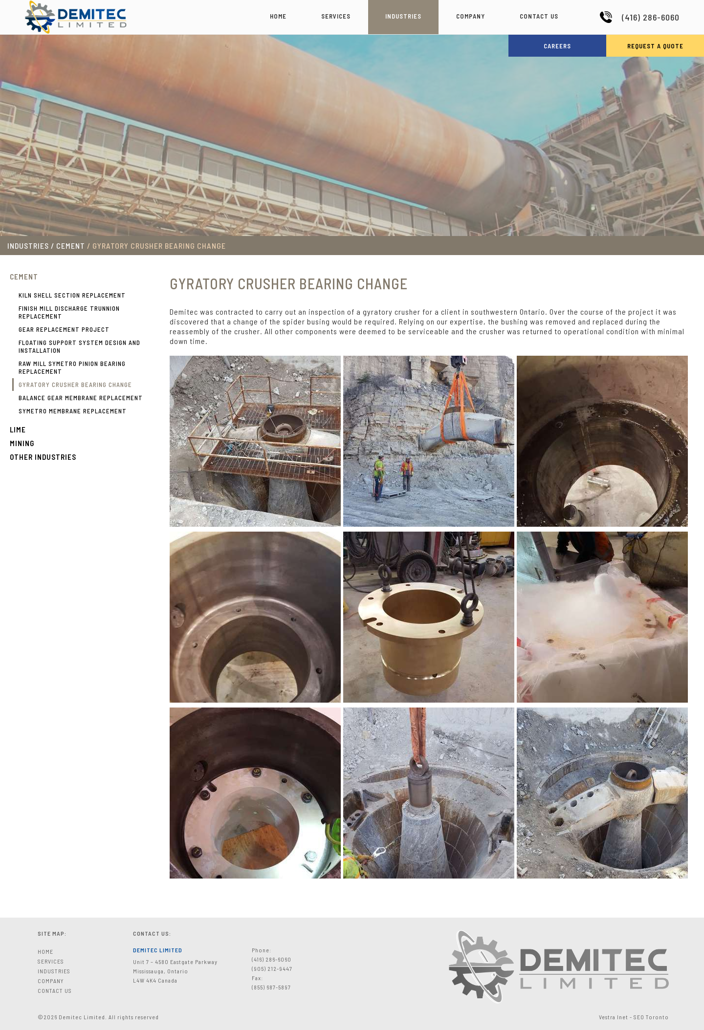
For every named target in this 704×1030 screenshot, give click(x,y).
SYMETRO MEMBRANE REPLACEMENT (73, 411)
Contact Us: (152, 933)
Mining (22, 443)
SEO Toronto (651, 1016)
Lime (18, 429)
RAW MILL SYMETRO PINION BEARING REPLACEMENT (72, 367)
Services (336, 16)
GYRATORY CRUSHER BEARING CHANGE (75, 384)
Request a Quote (655, 46)
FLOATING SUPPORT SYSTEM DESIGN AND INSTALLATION (79, 346)
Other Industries (43, 456)
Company (470, 16)
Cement (24, 276)
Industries (403, 16)
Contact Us (539, 16)
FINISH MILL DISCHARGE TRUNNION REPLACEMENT (69, 312)
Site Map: (52, 933)
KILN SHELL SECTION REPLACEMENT (72, 295)
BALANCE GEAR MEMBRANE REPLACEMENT (81, 398)
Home (278, 16)
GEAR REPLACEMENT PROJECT (64, 329)
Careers (557, 46)
